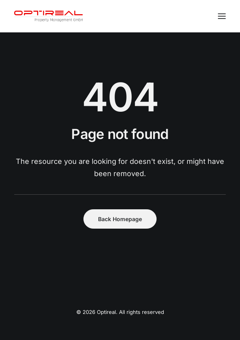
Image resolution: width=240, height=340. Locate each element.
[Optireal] (48, 16)
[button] (222, 16)
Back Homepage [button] (120, 219)
